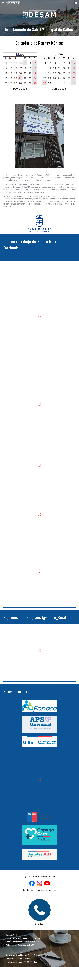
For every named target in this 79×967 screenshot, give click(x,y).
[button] (2, 3)
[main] (39, 29)
